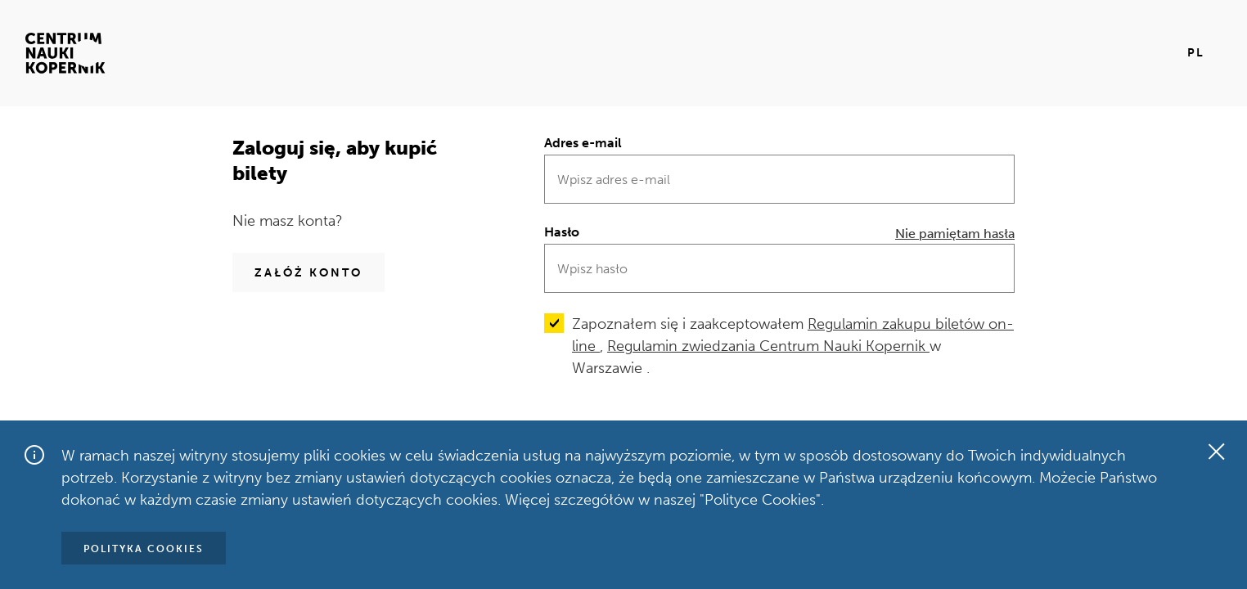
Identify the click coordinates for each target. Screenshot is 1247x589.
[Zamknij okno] (1216, 451)
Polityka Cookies (143, 549)
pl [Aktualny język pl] (1195, 53)
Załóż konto (308, 273)
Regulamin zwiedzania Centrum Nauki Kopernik (768, 346)
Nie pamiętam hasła (955, 233)
